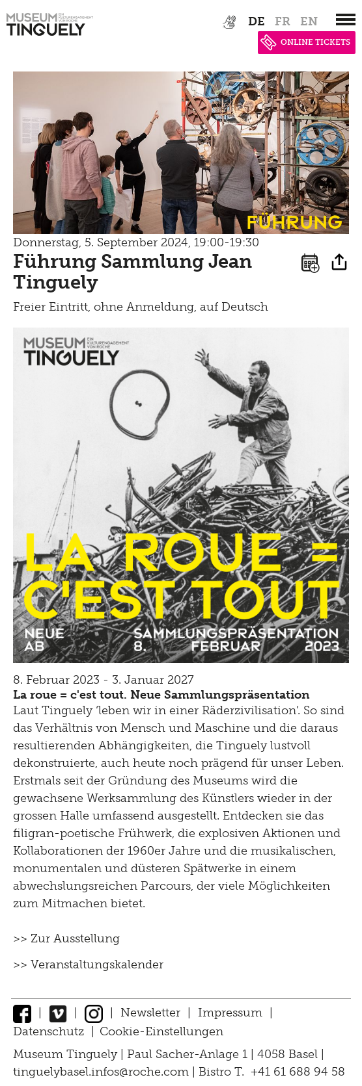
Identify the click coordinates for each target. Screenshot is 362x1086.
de (256, 21)
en (309, 21)
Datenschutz (48, 1031)
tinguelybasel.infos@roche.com (102, 1072)
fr (282, 21)
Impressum (230, 1012)
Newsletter (150, 1012)
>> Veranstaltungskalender (88, 964)
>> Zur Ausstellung (66, 938)
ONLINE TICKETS (305, 42)
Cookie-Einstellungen (161, 1031)
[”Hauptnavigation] (345, 19)
